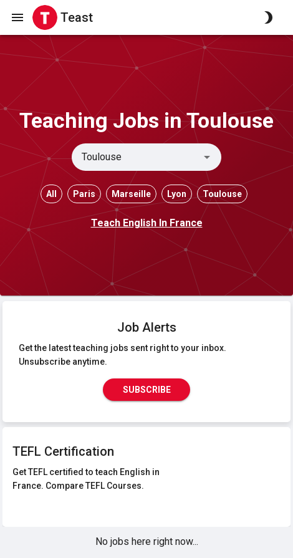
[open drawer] (17, 17)
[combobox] (136, 157)
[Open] (207, 157)
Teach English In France (147, 223)
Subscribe (146, 389)
